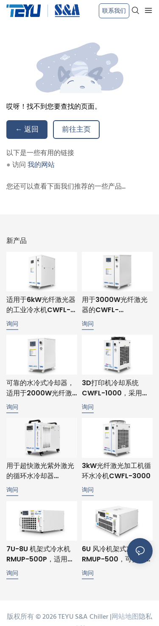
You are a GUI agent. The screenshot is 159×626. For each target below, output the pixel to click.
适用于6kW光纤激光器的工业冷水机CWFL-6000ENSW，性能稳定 (40, 305)
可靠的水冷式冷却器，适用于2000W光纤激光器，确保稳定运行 (40, 388)
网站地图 (125, 619)
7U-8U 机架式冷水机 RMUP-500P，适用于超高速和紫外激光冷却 (40, 556)
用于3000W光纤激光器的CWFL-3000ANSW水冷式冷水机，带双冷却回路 (115, 305)
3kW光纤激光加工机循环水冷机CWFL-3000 (116, 471)
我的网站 (41, 165)
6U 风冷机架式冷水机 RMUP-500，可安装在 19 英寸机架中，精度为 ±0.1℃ (117, 556)
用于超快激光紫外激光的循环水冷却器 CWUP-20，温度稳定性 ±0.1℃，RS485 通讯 (40, 471)
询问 (12, 323)
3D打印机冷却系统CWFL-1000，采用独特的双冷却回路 (115, 388)
